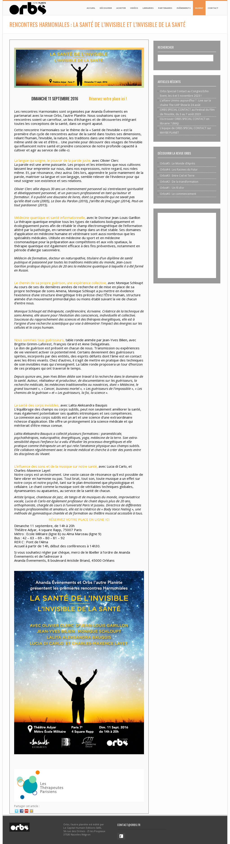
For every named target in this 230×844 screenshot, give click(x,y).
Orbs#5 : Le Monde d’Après (177, 163)
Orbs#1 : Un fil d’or (172, 188)
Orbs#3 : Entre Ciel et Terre (177, 175)
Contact (213, 8)
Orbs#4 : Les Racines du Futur (179, 169)
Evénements (184, 8)
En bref (199, 8)
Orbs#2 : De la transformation (179, 182)
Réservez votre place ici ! (108, 98)
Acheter (121, 8)
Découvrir (106, 8)
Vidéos (134, 8)
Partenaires (165, 8)
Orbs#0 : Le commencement (178, 194)
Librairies (148, 8)
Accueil (91, 8)
